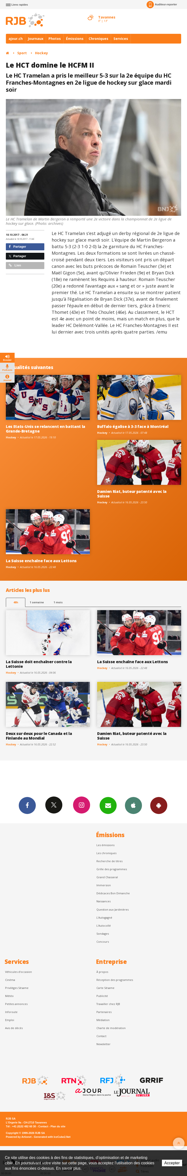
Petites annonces (16, 1003)
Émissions (75, 38)
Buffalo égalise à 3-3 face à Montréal (132, 426)
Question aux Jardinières (112, 909)
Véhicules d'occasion (18, 971)
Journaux (35, 38)
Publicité (102, 995)
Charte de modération (111, 1028)
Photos (54, 38)
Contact (101, 1036)
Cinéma (10, 979)
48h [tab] (15, 602)
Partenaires (104, 1011)
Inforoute (11, 1011)
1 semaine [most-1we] (37, 602)
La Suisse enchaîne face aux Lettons (41, 560)
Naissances (103, 901)
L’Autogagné (104, 917)
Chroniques (98, 38)
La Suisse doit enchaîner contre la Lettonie (39, 664)
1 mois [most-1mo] (58, 602)
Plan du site (57, 1126)
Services (120, 38)
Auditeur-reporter (162, 4)
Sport (22, 53)
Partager (17, 246)
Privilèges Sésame (16, 987)
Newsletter (103, 1044)
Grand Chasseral (107, 877)
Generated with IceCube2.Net (52, 1136)
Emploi (9, 1020)
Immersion (103, 885)
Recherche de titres (109, 861)
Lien (15, 265)
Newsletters (108, 805)
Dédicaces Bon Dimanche (113, 893)
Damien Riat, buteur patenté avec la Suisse (132, 494)
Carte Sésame (105, 987)
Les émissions (105, 845)
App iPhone (133, 805)
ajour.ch (16, 38)
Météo (9, 995)
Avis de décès (14, 1028)
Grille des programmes (111, 869)
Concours (102, 941)
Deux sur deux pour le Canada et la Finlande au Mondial (39, 736)
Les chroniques (106, 853)
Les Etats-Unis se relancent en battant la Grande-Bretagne (45, 429)
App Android (158, 805)
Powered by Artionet (18, 1136)
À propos (102, 971)
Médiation (103, 1020)
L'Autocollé (103, 925)
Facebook (27, 805)
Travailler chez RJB (108, 1003)
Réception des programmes (114, 979)
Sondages (102, 933)
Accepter (172, 1163)
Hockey (41, 53)
